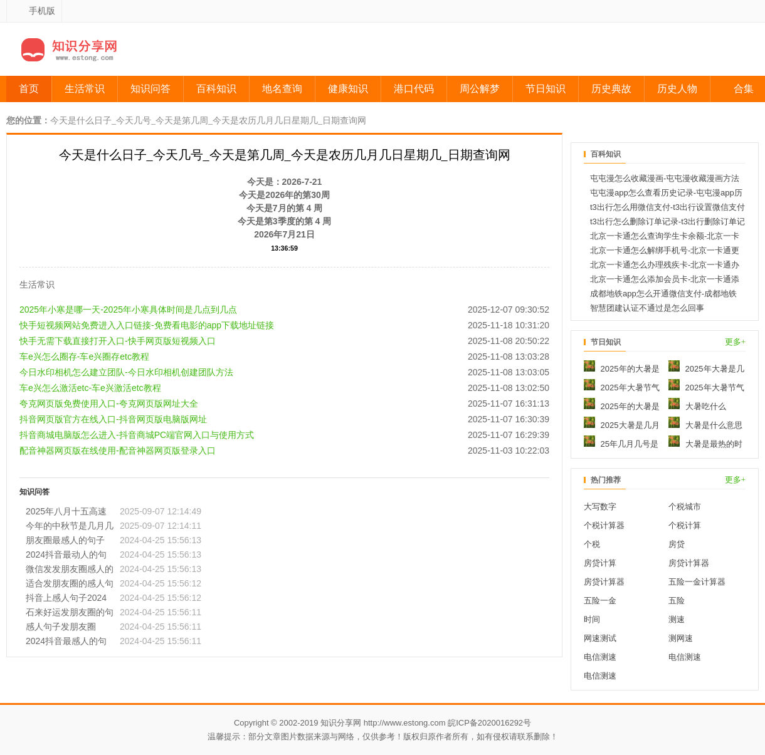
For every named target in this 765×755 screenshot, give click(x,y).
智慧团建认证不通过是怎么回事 (647, 308)
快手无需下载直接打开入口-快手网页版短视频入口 (117, 328)
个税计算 (684, 525)
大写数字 (600, 506)
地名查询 (282, 88)
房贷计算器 (688, 563)
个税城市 (684, 506)
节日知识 (545, 88)
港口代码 (414, 88)
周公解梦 (480, 88)
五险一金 (600, 600)
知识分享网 (340, 722)
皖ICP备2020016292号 (489, 722)
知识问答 (150, 88)
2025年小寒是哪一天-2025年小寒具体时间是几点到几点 (128, 296)
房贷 (676, 544)
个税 (592, 544)
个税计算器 (604, 525)
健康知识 (348, 88)
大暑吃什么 (697, 406)
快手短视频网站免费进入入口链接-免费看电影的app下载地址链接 (146, 312)
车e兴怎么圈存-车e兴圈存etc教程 (84, 343)
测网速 (680, 638)
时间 (592, 619)
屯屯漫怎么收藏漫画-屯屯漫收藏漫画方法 (664, 178)
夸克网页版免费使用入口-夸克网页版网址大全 (108, 390)
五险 (676, 600)
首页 (29, 88)
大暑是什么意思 (705, 425)
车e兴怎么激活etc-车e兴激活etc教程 (90, 375)
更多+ (735, 341)
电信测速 (600, 657)
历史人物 (677, 88)
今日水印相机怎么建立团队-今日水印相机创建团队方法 (126, 359)
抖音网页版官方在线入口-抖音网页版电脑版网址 (113, 406)
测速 (676, 619)
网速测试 (600, 638)
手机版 (42, 11)
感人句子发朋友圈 (61, 613)
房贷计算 (600, 563)
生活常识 (85, 88)
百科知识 (216, 88)
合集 (744, 88)
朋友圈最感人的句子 (65, 527)
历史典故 (611, 88)
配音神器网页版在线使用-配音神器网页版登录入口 (117, 437)
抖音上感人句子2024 (66, 585)
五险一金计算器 (696, 581)
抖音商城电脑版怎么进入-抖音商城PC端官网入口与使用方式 (136, 422)
